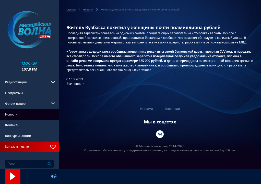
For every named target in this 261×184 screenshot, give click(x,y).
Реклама (146, 109)
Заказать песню (17, 147)
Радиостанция (16, 82)
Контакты (12, 125)
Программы (14, 93)
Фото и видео (15, 104)
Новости (11, 115)
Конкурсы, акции (18, 136)
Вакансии (172, 109)
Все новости (75, 84)
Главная (71, 9)
